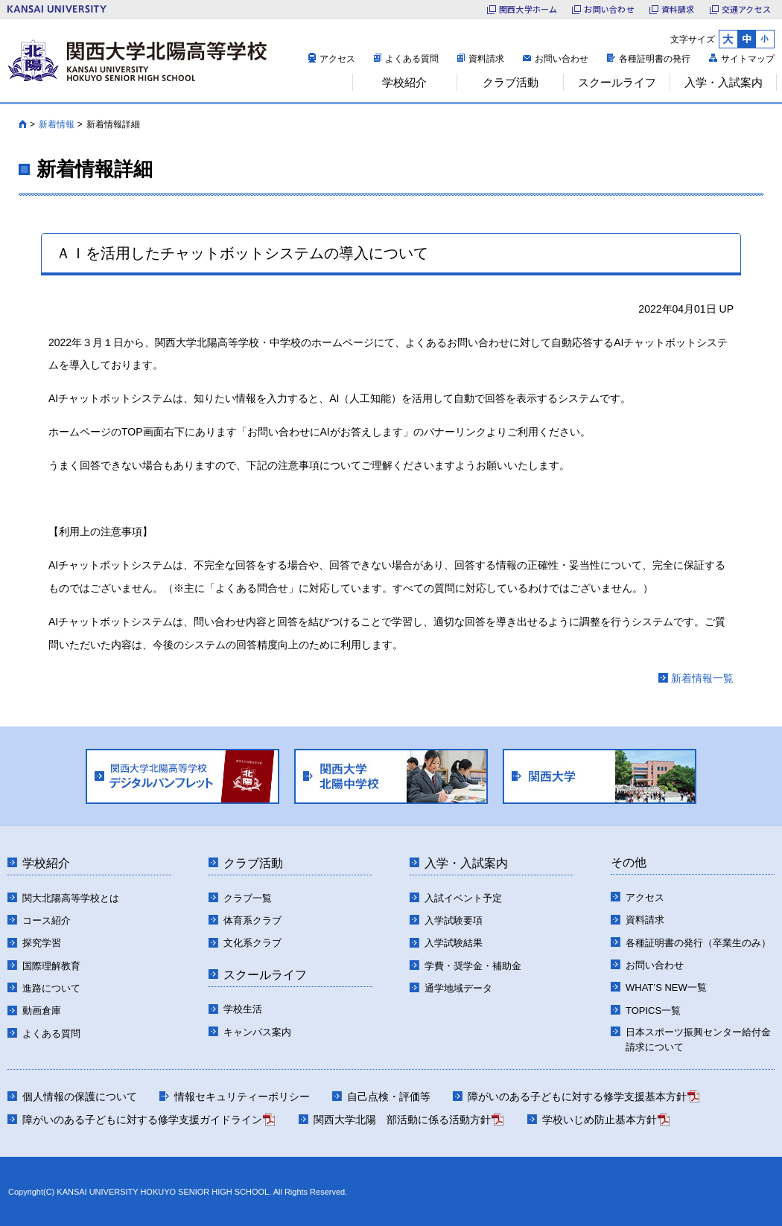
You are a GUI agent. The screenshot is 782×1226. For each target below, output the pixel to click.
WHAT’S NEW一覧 (666, 987)
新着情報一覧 (702, 678)
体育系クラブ (252, 920)
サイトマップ (748, 59)
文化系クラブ (252, 942)
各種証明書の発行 (654, 59)
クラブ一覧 (247, 898)
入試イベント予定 (463, 898)
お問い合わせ (561, 59)
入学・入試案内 (466, 863)
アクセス (337, 59)
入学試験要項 (454, 920)
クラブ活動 (253, 863)
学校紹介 (46, 863)
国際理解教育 (51, 965)
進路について (51, 988)
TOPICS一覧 (653, 1010)
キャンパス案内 (257, 1032)
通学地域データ (458, 988)
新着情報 (56, 124)
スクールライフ (265, 974)
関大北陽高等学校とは (70, 898)
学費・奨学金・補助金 (473, 965)
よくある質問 (412, 59)
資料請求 (486, 59)
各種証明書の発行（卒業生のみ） (698, 942)
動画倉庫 (41, 1010)
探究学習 (41, 942)
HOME (23, 124)
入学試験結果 (454, 942)
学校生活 (242, 1009)
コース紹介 (46, 920)
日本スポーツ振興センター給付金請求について (698, 1040)
